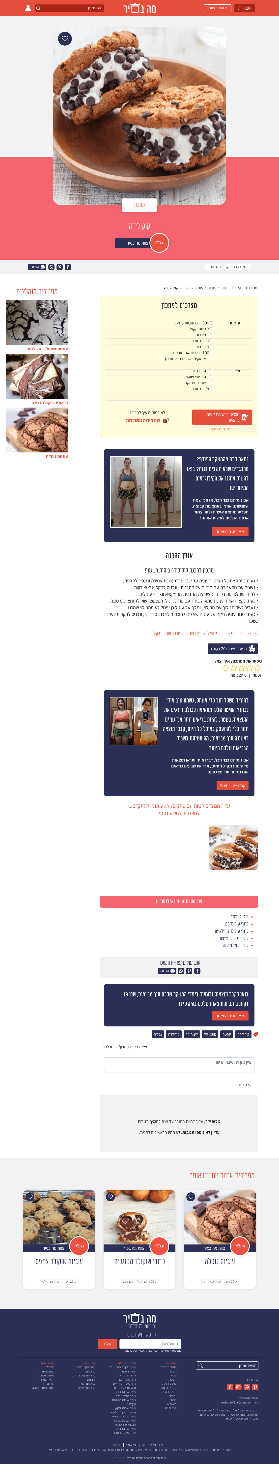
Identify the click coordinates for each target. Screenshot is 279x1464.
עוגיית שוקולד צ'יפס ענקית (122, 1367)
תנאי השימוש (47, 1379)
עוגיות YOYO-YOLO (125, 1420)
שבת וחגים (170, 1408)
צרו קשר (117, 1445)
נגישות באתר (47, 1371)
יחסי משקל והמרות (85, 1367)
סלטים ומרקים (169, 1383)
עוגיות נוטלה (129, 1371)
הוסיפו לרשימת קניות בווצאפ (227, 417)
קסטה (227, 1034)
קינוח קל (192, 1034)
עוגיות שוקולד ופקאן (125, 1408)
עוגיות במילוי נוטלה (126, 1396)
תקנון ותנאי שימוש (135, 1445)
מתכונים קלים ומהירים (83, 1375)
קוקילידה (243, 1034)
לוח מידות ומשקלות (147, 420)
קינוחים (91, 1379)
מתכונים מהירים (168, 1367)
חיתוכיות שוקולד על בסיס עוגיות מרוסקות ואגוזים (123, 1414)
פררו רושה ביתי (128, 1375)
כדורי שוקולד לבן (127, 1379)
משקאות (172, 1371)
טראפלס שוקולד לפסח (124, 1388)
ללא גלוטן (171, 1404)
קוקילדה (173, 1034)
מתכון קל (210, 1034)
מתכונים (90, 1371)
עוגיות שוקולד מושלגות (124, 1400)
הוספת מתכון (217, 8)
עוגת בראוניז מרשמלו (125, 1432)
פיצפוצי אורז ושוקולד (125, 1424)
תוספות (172, 1379)
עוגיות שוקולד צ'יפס (125, 1392)
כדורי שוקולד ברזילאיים (124, 1383)
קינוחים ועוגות (168, 1388)
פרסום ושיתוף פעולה (43, 1388)
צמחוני (172, 1396)
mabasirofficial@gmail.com (237, 1402)
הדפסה (37, 267)
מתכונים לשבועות (86, 1388)
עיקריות (172, 1375)
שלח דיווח (245, 1084)
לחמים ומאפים (169, 1392)
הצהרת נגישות (157, 1445)
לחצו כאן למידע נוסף (222, 429)
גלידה (158, 1034)
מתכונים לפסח (87, 1383)
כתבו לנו (49, 1367)
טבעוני (172, 1400)
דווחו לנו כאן (55, 1450)
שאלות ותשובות (46, 1375)
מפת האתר (48, 1383)
